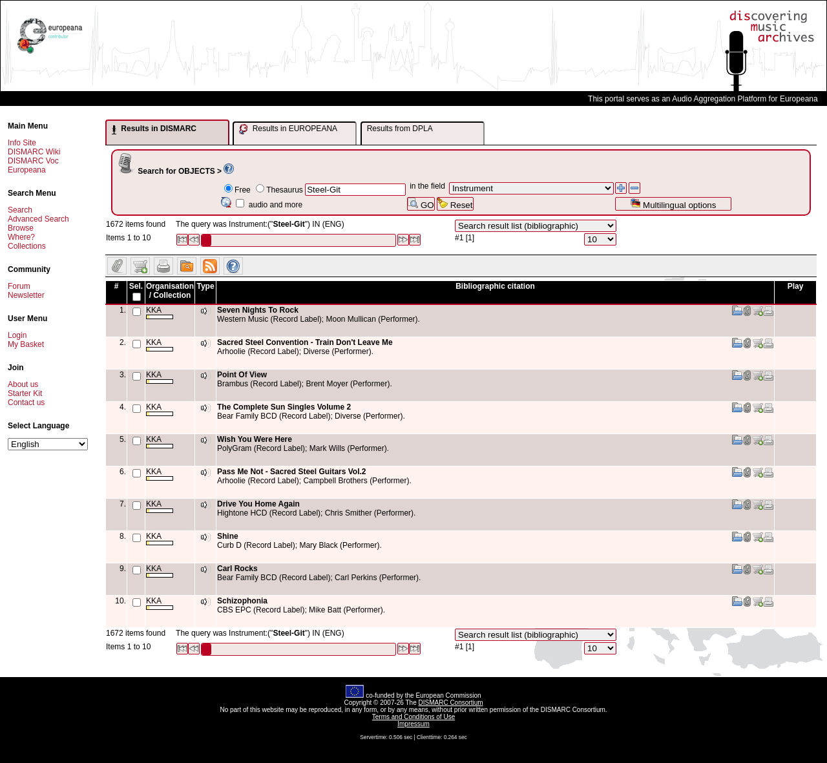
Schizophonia (242, 600)
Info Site (22, 142)
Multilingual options (673, 204)
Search (20, 209)
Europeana (27, 169)
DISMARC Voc (33, 160)
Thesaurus (284, 189)
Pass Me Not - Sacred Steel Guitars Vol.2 (291, 471)
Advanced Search (38, 219)
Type (205, 286)
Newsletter (26, 295)
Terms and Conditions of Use (413, 716)
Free (243, 189)
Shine (227, 536)
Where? (21, 237)
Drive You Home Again (258, 503)
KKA (159, 312)
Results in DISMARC (154, 129)
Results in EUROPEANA (288, 129)
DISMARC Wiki (34, 151)
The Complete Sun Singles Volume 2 (284, 407)
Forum (19, 286)
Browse (21, 228)
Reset (455, 204)
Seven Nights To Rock (257, 310)
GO (421, 204)
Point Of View (242, 374)
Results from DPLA (400, 128)
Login (17, 335)
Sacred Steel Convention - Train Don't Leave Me (305, 342)
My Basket (26, 344)
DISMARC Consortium (451, 702)
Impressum (413, 723)
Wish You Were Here (254, 439)
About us (23, 384)
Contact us (26, 402)
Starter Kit (25, 393)
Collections (27, 246)
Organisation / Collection (170, 291)
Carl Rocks (237, 568)
